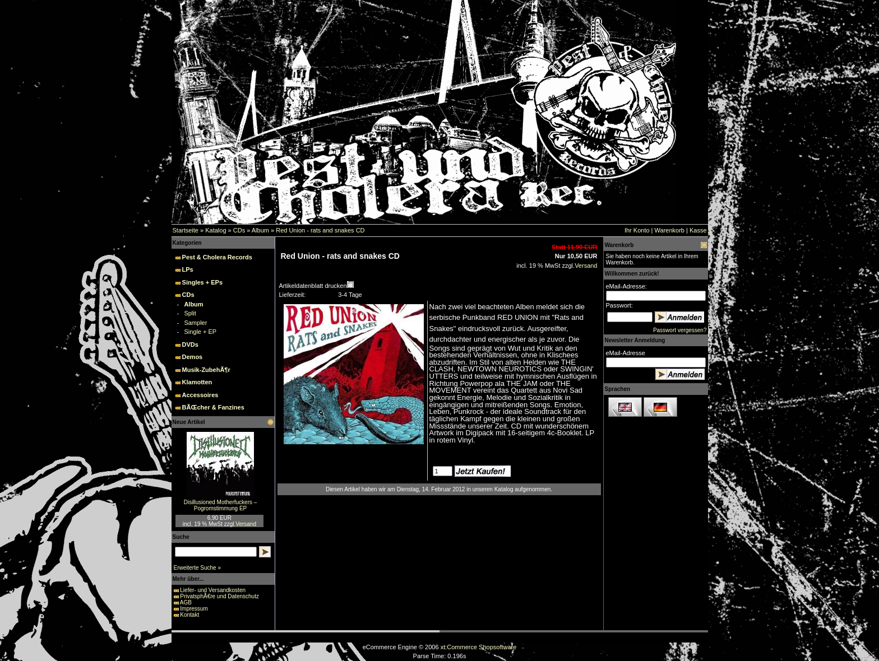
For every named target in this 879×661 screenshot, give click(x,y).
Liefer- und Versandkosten (213, 590)
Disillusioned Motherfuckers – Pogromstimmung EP (220, 505)
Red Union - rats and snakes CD (320, 230)
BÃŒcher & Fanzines (213, 407)
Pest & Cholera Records (217, 257)
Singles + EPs (202, 282)
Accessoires (200, 395)
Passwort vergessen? (680, 330)
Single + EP (200, 331)
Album (260, 230)
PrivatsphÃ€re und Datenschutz (219, 596)
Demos (192, 356)
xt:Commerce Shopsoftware (479, 647)
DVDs (190, 344)
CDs (239, 230)
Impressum (193, 609)
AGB (186, 602)
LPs (187, 269)
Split (190, 313)
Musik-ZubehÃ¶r (206, 369)
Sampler (195, 322)
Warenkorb (669, 230)
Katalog (215, 230)
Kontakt (189, 615)
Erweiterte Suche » (197, 568)
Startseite (185, 230)
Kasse (698, 230)
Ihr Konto (637, 230)
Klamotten (197, 382)
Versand (245, 524)
